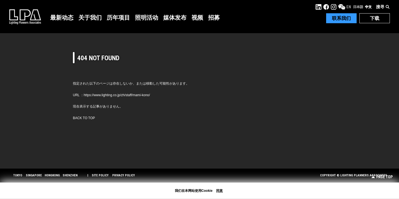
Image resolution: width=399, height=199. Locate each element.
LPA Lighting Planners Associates (25, 16)
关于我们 (90, 17)
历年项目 (118, 17)
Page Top (382, 177)
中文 (368, 7)
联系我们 (341, 18)
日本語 (358, 7)
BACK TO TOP (84, 118)
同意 (219, 191)
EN (348, 6)
